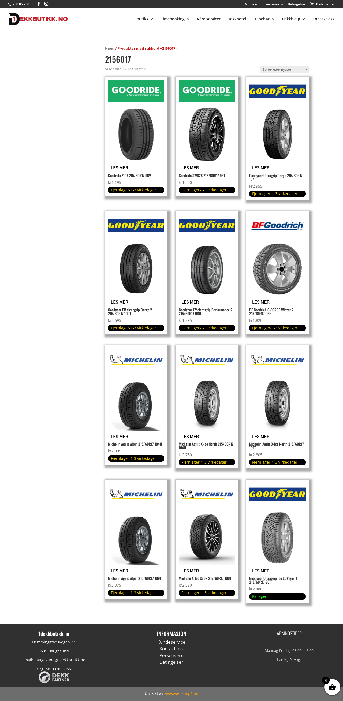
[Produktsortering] (284, 69)
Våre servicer (209, 19)
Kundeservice (171, 642)
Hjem (109, 48)
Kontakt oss (323, 19)
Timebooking (173, 19)
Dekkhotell (237, 19)
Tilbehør (262, 19)
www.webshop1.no (181, 693)
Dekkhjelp (291, 19)
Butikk (142, 19)
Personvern (274, 4)
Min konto (252, 4)
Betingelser (296, 4)
